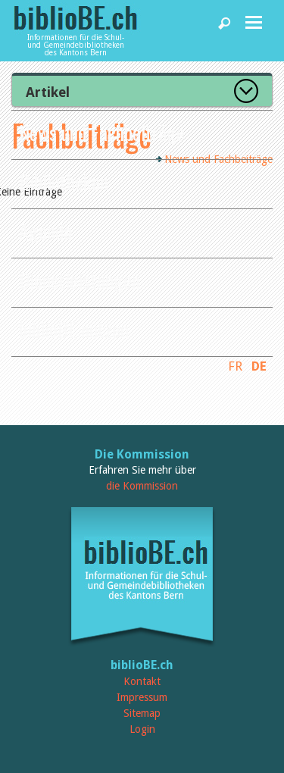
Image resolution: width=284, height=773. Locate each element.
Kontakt (142, 681)
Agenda (45, 231)
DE (259, 366)
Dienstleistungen (79, 280)
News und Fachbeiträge (102, 132)
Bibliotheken (63, 181)
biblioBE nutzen (74, 329)
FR (235, 366)
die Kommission (142, 486)
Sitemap (142, 713)
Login (142, 729)
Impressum (142, 697)
